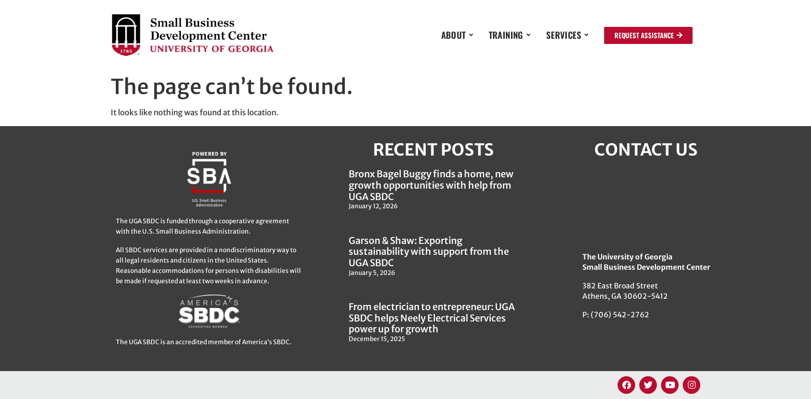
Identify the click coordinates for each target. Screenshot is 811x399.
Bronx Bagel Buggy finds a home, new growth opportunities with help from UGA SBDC (431, 185)
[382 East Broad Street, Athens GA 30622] (646, 204)
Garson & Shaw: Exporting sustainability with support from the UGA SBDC (429, 252)
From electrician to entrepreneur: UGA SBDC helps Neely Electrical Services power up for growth (432, 318)
